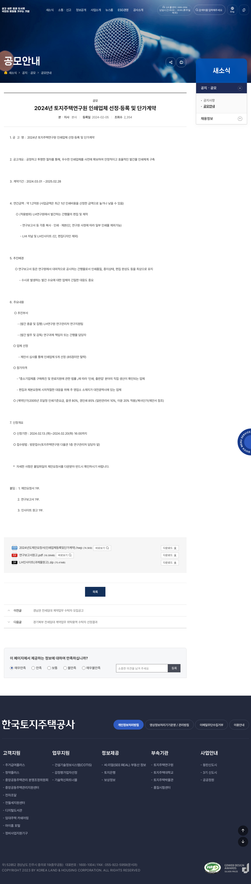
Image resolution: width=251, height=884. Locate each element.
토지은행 (109, 773)
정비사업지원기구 (16, 833)
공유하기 (171, 62)
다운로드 (170, 548)
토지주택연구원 (163, 765)
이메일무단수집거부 (211, 725)
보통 (54, 668)
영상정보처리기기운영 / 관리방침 (169, 725)
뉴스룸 (109, 10)
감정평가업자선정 (66, 773)
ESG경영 (123, 10)
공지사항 (209, 100)
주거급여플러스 (15, 765)
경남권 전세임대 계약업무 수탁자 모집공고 (58, 610)
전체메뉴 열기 (244, 10)
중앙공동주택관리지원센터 (22, 788)
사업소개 (96, 10)
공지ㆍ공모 (209, 88)
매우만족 (20, 668)
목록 (95, 592)
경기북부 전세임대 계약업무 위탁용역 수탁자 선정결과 (65, 622)
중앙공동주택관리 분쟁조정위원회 (26, 780)
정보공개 (81, 10)
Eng (232, 11)
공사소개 (138, 10)
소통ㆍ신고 (64, 10)
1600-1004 (87, 865)
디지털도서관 (13, 810)
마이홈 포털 (12, 826)
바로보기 (102, 548)
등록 (174, 668)
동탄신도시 (210, 765)
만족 (39, 668)
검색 (197, 10)
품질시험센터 (162, 788)
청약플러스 (12, 773)
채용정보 (207, 119)
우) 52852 (9, 865)
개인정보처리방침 (128, 725)
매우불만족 (93, 668)
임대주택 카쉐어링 (17, 818)
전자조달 (10, 795)
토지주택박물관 (163, 780)
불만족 (72, 668)
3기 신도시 (210, 773)
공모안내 (209, 106)
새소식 (50, 10)
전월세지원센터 (15, 803)
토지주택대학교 (163, 773)
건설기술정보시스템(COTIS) (73, 765)
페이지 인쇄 (181, 62)
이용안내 (239, 725)
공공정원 (208, 780)
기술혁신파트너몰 (66, 780)
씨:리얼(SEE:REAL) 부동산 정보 (125, 765)
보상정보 (109, 780)
